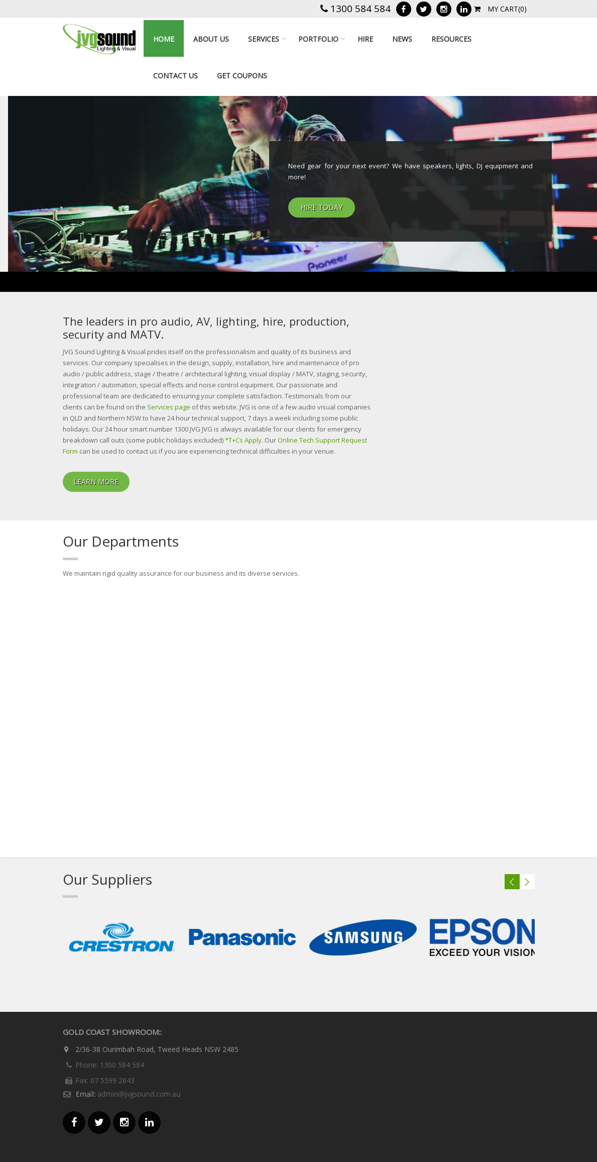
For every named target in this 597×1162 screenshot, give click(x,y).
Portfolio (318, 39)
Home (163, 39)
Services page (168, 406)
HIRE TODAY (321, 207)
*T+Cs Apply (243, 440)
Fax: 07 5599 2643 (99, 1080)
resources (451, 39)
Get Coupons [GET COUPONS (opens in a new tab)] (242, 75)
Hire (365, 39)
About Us (211, 39)
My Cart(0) (500, 9)
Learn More (95, 481)
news (402, 39)
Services (263, 39)
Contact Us (175, 75)
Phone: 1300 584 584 (103, 1065)
